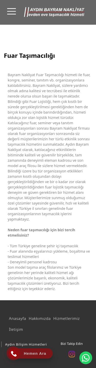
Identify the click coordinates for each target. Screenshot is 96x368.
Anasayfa (17, 318)
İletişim (16, 329)
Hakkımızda (40, 318)
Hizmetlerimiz (66, 318)
